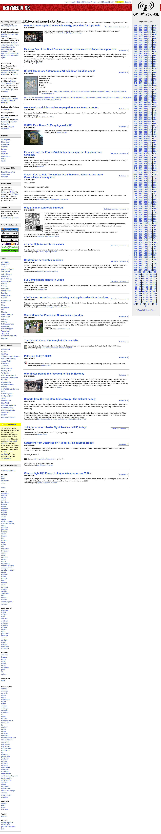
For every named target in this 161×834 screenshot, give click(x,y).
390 (135, 149)
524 (140, 91)
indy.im (3, 192)
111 (154, 266)
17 (154, 299)
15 (140, 302)
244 (140, 210)
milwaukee (5, 735)
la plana (4, 540)
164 (140, 244)
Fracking (4, 293)
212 (150, 223)
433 (145, 130)
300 (135, 187)
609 (140, 55)
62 (143, 285)
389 (140, 149)
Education (5, 288)
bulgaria (4, 513)
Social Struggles (77, 33)
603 (145, 58)
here (6, 92)
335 (135, 172)
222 (150, 219)
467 (150, 115)
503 (145, 100)
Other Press (46, 271)
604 (140, 58)
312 (150, 181)
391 (154, 147)
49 (147, 289)
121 (154, 261)
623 (145, 49)
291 (154, 189)
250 (135, 208)
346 (154, 166)
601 (154, 58)
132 (150, 257)
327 (150, 174)
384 (140, 151)
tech (2, 829)
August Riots (6, 361)
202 (150, 227)
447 (150, 123)
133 (145, 257)
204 (140, 227)
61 (147, 285)
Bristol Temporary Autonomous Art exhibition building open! (59, 71)
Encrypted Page (10, 424)
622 (150, 49)
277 (150, 196)
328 (145, 174)
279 (140, 196)
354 (140, 164)
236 (154, 213)
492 (150, 104)
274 (140, 198)
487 (150, 106)
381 (154, 151)
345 (135, 168)
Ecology (69, 33)
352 (150, 164)
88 (136, 276)
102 (150, 270)
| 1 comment (119, 428)
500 (135, 102)
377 (150, 153)
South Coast (59, 199)
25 (147, 297)
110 (135, 268)
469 (140, 115)
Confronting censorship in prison (43, 260)
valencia (4, 604)
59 (154, 285)
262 (150, 202)
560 (135, 77)
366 (154, 157)
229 (140, 217)
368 (145, 157)
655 (135, 36)
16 (136, 302)
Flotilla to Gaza (6, 368)
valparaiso (5, 646)
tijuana (3, 642)
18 (151, 299)
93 (140, 274)
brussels (4, 511)
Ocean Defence (7, 314)
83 (154, 276)
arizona (4, 689)
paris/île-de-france (7, 570)
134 (140, 257)
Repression (40, 236)
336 (154, 170)
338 (145, 170)
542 (150, 83)
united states (6, 789)
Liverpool (4, 147)
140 (135, 255)
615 (135, 53)
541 (154, 83)
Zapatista (40, 63)
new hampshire (6, 740)
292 (150, 189)
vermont (4, 793)
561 (154, 75)
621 (154, 49)
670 (135, 30)
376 (154, 153)
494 (140, 104)
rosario (3, 638)
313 (145, 181)
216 (154, 221)
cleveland (4, 708)
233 (145, 215)
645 (135, 41)
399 (140, 145)
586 (154, 64)
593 (145, 62)
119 (140, 263)
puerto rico (5, 634)
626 (154, 47)
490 (135, 106)
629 (140, 47)
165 (135, 244)
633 (145, 45)
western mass (6, 795)
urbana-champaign (8, 791)
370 (135, 157)
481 (154, 108)
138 (145, 255)
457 (150, 119)
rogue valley (5, 767)
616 (154, 51)
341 (154, 168)
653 (145, 36)
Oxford (3, 151)
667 (150, 30)
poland (3, 576)
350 (135, 166)
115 (135, 266)
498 (145, 102)
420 (135, 136)
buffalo (3, 704)
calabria (4, 515)
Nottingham (5, 174)
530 (135, 89)
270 (135, 200)
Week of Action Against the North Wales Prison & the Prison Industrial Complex (10, 47)
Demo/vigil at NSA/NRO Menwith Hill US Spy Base (10, 72)
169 (140, 242)
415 (135, 138)
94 (136, 274)
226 (154, 217)
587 (150, 64)
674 (140, 28)
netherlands (5, 564)
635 (135, 45)
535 (135, 87)
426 (154, 132)
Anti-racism (46, 117)
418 (145, 136)
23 (154, 297)
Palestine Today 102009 (38, 356)
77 (154, 278)
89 (154, 274)
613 (145, 53)
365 (135, 159)
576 (154, 68)
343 (145, 168)
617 (150, 51)
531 (154, 87)
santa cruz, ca (6, 780)
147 (150, 251)
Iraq (47, 199)
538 (145, 85)
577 (150, 68)
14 (143, 302)
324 (140, 176)
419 (140, 136)
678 (145, 26)
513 (145, 96)
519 (140, 94)
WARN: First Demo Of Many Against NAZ (48, 125)
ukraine (4, 600)
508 (145, 98)
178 (145, 238)
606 (154, 55)
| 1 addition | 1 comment (115, 27)
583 (145, 66)
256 (154, 204)
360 (135, 161)
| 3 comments (118, 153)
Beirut (3, 805)
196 (154, 229)
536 (154, 85)
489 (140, 106)
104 (140, 270)
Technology (5, 331)
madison (4, 727)
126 (154, 259)
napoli (3, 561)
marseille (4, 557)
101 (154, 270)
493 (145, 104)
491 (154, 104)
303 (145, 185)
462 (150, 117)
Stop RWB (5, 403)
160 (135, 246)
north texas (5, 750)
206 (154, 225)
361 (154, 159)
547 (150, 81)
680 (135, 26)
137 (150, 255)
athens (3, 498)
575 (135, 70)
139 (140, 255)
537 (150, 85)
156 (154, 246)
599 (140, 60)
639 (140, 43)
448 (145, 123)
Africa (3, 487)
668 (145, 30)
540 (135, 85)
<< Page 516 (140, 310)
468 (145, 115)
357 (150, 161)
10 (135, 304)
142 (150, 253)
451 (154, 121)
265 (135, 202)
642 (150, 41)
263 (145, 202)
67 (147, 283)
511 (154, 96)
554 (140, 79)
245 (135, 210)
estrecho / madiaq (7, 523)
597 (150, 60)
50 (143, 289)
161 (154, 244)
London (4, 149)
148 (145, 251)
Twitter (12, 192)
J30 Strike (5, 366)
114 (140, 266)
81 (140, 278)
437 (150, 128)
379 (140, 153)
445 (135, 125)
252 (150, 206)
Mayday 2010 (6, 371)
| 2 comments (118, 246)
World (59, 99)
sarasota (4, 782)
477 (150, 111)
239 (140, 213)
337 (150, 170)
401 (154, 142)
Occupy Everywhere (8, 359)
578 (145, 68)
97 (148, 272)
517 (150, 94)
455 (135, 121)
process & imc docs (8, 827)
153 (145, 249)
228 (145, 217)
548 (145, 81)
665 (135, 32)
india (3, 680)
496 (154, 102)
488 (145, 106)
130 (135, 259)
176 (154, 238)
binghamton (5, 699)
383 (145, 151)
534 (140, 87)
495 (135, 104)
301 (154, 185)
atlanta (3, 695)
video (3, 483)
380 (135, 153)
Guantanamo (6, 382)
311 (154, 181)
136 (154, 255)
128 (145, 259)
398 (145, 145)
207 (150, 225)
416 (154, 136)
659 (140, 34)
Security (120, 2)
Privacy (93, 2)
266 (154, 200)
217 (150, 221)
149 (140, 251)
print (2, 476)
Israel (3, 808)
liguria (3, 544)
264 (140, 202)
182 (150, 236)
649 (140, 38)
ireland (3, 534)
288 (145, 191)
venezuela (5, 649)
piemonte (4, 574)
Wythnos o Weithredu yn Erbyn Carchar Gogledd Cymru (10, 56)
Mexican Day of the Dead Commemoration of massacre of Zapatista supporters (70, 49)
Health (3, 303)
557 (150, 77)
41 (154, 291)
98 (144, 272)
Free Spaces (46, 99)
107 (150, 268)
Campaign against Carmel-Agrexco (47, 419)
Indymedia (5, 307)
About (100, 2)
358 (145, 161)
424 (140, 134)
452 (150, 121)
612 (150, 53)
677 (150, 26)
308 (145, 183)
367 (150, 157)
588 (145, 64)
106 (154, 268)
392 (150, 147)
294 (140, 189)
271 (154, 198)
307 (150, 183)
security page (6, 458)
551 (154, 79)
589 (140, 64)
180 (135, 238)
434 (140, 130)
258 (145, 204)
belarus (4, 504)
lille (2, 547)
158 (145, 246)
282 (150, 193)
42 (151, 291)
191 (154, 232)
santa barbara (6, 778)
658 (145, 34)
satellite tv (5, 481)
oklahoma (4, 755)
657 (150, 34)
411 (154, 138)
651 (154, 36)
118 (145, 263)
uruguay (4, 644)
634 (140, 45)
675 (135, 28)
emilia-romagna (7, 521)
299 (140, 187)
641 (154, 41)
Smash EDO (5, 412)
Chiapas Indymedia (7, 127)
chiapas (4, 614)
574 (140, 70)
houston (4, 719)
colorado (4, 710)
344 (140, 168)
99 (140, 272)
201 (154, 227)
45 (140, 291)
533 (145, 87)
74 (143, 280)
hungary (4, 532)
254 (140, 206)
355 (135, 164)
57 (140, 287)
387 (150, 149)
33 (140, 295)
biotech (4, 816)
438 (145, 128)
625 (135, 49)
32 (143, 295)
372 (150, 155)
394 (140, 147)
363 (145, 159)
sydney (3, 674)
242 (150, 210)
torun (3, 595)
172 (150, 240)
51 (140, 289)
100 (135, 272)
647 (150, 38)
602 (150, 58)
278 (145, 196)
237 (150, 213)
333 (145, 172)
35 (154, 293)
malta (3, 555)
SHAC (3, 398)
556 (154, 77)
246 (154, 208)
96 (151, 272)
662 (150, 32)
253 (145, 206)
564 (140, 75)
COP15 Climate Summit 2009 (49, 348)
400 (135, 145)
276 (154, 196)
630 (135, 47)
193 (145, 232)
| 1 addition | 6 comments (115, 209)
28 (136, 297)
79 (147, 278)
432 (150, 130)
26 (143, 297)
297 (150, 187)
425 (135, 134)
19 (147, 299)
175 (135, 240)
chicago (4, 706)
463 (145, 117)
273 (145, 198)
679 (140, 26)
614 (140, 53)
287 (150, 191)
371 (154, 155)
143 (145, 253)
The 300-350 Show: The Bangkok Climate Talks (51, 340)
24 (151, 297)
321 (154, 176)
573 (145, 70)
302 (150, 185)
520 (135, 94)
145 (135, 253)
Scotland (4, 177)
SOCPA (4, 415)
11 (154, 302)
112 (150, 266)
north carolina (6, 748)
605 (135, 58)
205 (135, 227)
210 (135, 225)
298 (145, 187)
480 (135, 111)
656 (154, 34)
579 (140, 68)
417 (150, 136)
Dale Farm (5, 363)
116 (154, 263)
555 (135, 79)
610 (135, 55)
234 (140, 215)
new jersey (5, 742)
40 (136, 293)
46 (136, 291)
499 (140, 102)
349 (140, 166)
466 (154, 115)
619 (140, 51)
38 (143, 293)
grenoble (4, 530)
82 (136, 278)
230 (135, 217)
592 (150, 62)
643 (145, 41)
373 (145, 155)
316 (154, 178)
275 (135, 198)
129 (140, 259)
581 (154, 66)
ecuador (4, 627)
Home (67, 2)
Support (128, 2)
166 (154, 242)
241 (154, 210)
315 (135, 181)
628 (145, 47)
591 (154, 62)
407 (150, 140)
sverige (4, 591)
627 (150, 47)
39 (140, 293)
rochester (4, 765)
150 (135, 251)
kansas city (5, 723)
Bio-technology (6, 279)
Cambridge (5, 144)
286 (154, 191)
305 (135, 185)
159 (140, 246)
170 (135, 242)
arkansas (4, 691)
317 (150, 178)
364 (140, 159)
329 (140, 174)
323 (145, 176)
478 (145, 111)
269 (140, 200)
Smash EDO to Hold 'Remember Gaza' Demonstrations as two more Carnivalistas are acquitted (63, 176)
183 (145, 236)
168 (145, 242)
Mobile (73, 2)
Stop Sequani (6, 401)
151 (154, 249)
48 (151, 289)
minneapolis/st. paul (8, 738)
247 (150, 208)
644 (140, 41)
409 (140, 140)
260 (135, 204)
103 (145, 270)
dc (2, 714)
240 (135, 213)
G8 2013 (4, 352)
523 (145, 91)
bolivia (3, 612)
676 (154, 26)
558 (145, 77)
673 (145, 28)
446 (154, 123)
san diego (4, 772)
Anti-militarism (41, 199)
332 (150, 172)
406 (154, 140)
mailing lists (5, 825)
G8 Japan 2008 (6, 396)
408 (145, 140)
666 (154, 30)
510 (135, 98)
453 (145, 121)
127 (150, 259)
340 (135, 170)
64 (136, 285)
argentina (4, 610)
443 (145, 125)
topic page (8, 109)
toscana (4, 597)
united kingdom (6, 602)
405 (135, 142)
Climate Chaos (61, 33)
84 (151, 276)
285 (135, 193)
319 (140, 178)
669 (140, 30)
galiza (3, 525)
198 (145, 229)
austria (3, 500)
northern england (7, 566)
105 (135, 270)
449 (140, 123)
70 (136, 283)
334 (140, 172)
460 (135, 119)
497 (150, 102)
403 (145, 142)
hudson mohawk (7, 721)
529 (140, 89)
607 (150, 55)
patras (3, 572)
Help (112, 2)
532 (150, 87)
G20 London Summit (8, 375)
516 (154, 94)
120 (135, 263)
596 (154, 60)
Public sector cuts (7, 324)
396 (154, 145)
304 (140, 185)
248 (145, 208)
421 (154, 134)
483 (145, 108)
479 (140, 111)
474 (140, 113)
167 (150, 242)
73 (147, 280)
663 (145, 32)
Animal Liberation (62, 132)
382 (150, 151)
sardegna (4, 587)
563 (145, 75)
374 (140, 155)
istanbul (4, 536)
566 (154, 72)
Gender (4, 298)
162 (150, 244)
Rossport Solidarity (8, 410)
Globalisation (6, 300)
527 (150, 89)
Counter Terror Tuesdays (8, 82)
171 (154, 240)
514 (140, 96)
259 (140, 204)
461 (154, 117)
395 (135, 147)
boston (3, 702)
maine (3, 729)
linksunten (5, 549)
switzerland (5, 593)
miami (3, 731)
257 (150, 204)
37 (147, 293)
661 (154, 32)
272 (150, 198)
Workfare (4, 354)
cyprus (3, 519)
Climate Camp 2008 (8, 405)
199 (140, 229)
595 (135, 62)
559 (140, 77)
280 (135, 196)
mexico (3, 629)
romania (4, 583)
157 (150, 246)
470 (135, 115)
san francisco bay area (9, 776)
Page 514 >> (151, 310)
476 (154, 111)
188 (145, 234)
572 (150, 70)
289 (140, 191)
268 (145, 200)
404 (140, 142)
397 (150, 145)
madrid (3, 553)
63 (140, 285)
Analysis (39, 117)
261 (154, 202)
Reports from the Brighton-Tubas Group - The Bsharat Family (59, 399)
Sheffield (4, 154)
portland (4, 761)
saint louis (5, 769)
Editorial (80, 2)
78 (151, 278)
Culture (39, 99)
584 (140, 66)
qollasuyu (4, 636)
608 (145, 55)
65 (154, 283)
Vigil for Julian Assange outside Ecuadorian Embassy (9, 100)
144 (140, 253)
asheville (4, 693)
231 (154, 215)
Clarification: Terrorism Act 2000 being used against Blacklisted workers (66, 297)
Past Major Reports (8, 417)
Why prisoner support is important (44, 207)
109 (140, 268)
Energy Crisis (6, 291)
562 (150, 75)
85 (147, 276)
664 (140, 32)
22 (136, 299)
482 (150, 108)
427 (150, 132)
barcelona (4, 502)
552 (150, 79)
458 (145, 119)
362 (150, 159)
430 (135, 132)
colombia (4, 625)
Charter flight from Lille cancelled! (44, 244)
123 (145, 261)
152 (150, 249)
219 (140, 221)
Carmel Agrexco (7, 394)
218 (145, 221)
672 (150, 28)
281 (154, 193)
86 (143, 276)
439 (140, 128)
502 (150, 100)
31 (147, 295)
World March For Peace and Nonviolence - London (53, 315)
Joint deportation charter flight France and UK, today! (55, 427)
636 (154, 43)
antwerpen (5, 494)
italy (2, 538)
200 (135, 229)
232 (150, 215)
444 (140, 125)
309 (140, 183)
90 (151, 274)
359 (140, 161)
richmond (4, 763)
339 (140, 170)
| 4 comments (118, 281)
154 (140, 249)
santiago (4, 640)
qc (2, 672)
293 (145, 189)
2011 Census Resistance (10, 356)
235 (135, 215)
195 (135, 232)
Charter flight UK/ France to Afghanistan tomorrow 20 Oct (57, 473)
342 (150, 168)
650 (135, 38)
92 (143, 274)
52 (136, 289)
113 (145, 266)
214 (140, 223)
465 (135, 117)
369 (140, 157)
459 (140, 119)
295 (135, 189)
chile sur (4, 619)
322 (150, 176)
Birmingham (5, 142)
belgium (4, 506)
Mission (87, 2)
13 (147, 302)
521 (154, 91)
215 (135, 223)
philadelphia (5, 757)
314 (140, 181)
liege (3, 542)
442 (150, 125)
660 (135, 34)
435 (135, 130)
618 (145, 51)
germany (4, 527)
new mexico (5, 744)
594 (140, 62)
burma (3, 659)
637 (150, 43)
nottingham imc (6, 568)
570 (135, 72)
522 (150, 91)
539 (140, 85)
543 (145, 83)
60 (151, 285)
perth (3, 670)
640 (135, 43)
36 (151, 293)
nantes (3, 559)
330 (135, 174)
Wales (3, 158)
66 (151, 283)
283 (145, 193)
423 (145, 134)
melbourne (5, 668)
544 (140, 83)
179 (140, 238)
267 (150, 200)
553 (145, 79)
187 (150, 234)
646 (154, 38)
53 (154, 287)
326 (154, 174)
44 (143, 291)
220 (135, 221)
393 (145, 147)
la (2, 725)
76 (136, 280)
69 (140, 283)
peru (3, 631)
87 (140, 276)
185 (135, 236)
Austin (3, 697)
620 (135, 51)
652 (150, 36)
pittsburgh (4, 759)
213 (145, 223)
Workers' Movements (61, 307)
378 (145, 153)
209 (140, 225)
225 (135, 219)
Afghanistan (5, 264)
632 (150, 45)
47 (154, 289)
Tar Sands (5, 373)
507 (150, 98)
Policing (4, 321)
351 (154, 164)
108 (145, 268)
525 (135, 91)
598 (145, 60)
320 (135, 178)
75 (140, 280)
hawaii (3, 716)
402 (150, 142)
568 (145, 72)
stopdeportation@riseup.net (44, 459)
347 (150, 166)
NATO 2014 (5, 349)
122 (150, 261)
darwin (3, 661)
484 (140, 108)
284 (140, 193)
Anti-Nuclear (5, 272)
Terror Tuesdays (7, 89)
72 (151, 280)
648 (145, 38)
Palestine (52, 199)
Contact (106, 2)
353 (145, 164)
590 (135, 64)
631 (154, 45)
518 (145, 94)
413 (145, 138)
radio (3, 479)
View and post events (9, 26)
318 (145, 178)
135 (135, 257)
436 (154, 128)
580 (135, 68)
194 (140, 232)
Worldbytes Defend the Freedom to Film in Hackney (54, 373)
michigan (4, 733)
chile (3, 617)
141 (154, 253)
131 (154, 257)
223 (145, 219)
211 (154, 223)
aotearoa (4, 655)
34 (136, 295)
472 (150, 113)
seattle (3, 784)
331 (154, 172)
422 (150, 134)
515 (135, 96)
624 (140, 49)
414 (140, 138)
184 (140, 236)
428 (145, 132)
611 (154, 53)
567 (150, 72)
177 (150, 238)
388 (145, 149)
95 (155, 272)
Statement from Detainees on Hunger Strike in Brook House (59, 442)
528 (145, 89)
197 (150, 229)
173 (145, 240)
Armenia (4, 803)
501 (154, 100)
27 (140, 297)
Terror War (54, 99)
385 (135, 151)
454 (140, 121)
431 (154, 130)
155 (135, 249)
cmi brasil (4, 621)
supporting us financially (10, 218)
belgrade (4, 508)
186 (154, 234)
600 (135, 60)
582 (150, 66)
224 (140, 219)
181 (154, 236)
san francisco (6, 774)
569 (140, 72)
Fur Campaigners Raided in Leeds (44, 279)
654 (140, 36)
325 (135, 176)
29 (154, 295)
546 (154, 81)
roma (3, 581)
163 (145, 244)
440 (135, 128)
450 (135, 123)
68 (143, 283)
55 (147, 287)
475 (135, 113)
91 (147, 274)
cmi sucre (4, 623)
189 (140, 234)
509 (140, 98)
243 (145, 210)
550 (135, 81)
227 (150, 217)
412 (150, 138)
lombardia (4, 551)
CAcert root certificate (6, 453)
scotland (4, 589)
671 (154, 28)
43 (147, 291)
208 (145, 225)
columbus (4, 712)
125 (135, 261)
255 (135, 206)
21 (140, 299)
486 (154, 106)
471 (154, 113)
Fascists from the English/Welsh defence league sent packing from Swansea (63, 153)
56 (143, 287)
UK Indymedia (24, 6)
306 (154, 183)
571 (154, 70)
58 (136, 287)
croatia (3, 517)
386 (154, 149)
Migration (47, 251)
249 (140, 208)
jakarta (3, 663)
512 (150, 96)
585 (135, 66)
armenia (4, 496)
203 (145, 227)
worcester (4, 797)
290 (135, 191)
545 (135, 83)
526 (154, 89)
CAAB (15, 74)
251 (154, 206)
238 (145, 213)
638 (145, 43)
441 (154, 125)
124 (140, 261)
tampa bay (5, 786)
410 (135, 140)
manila (3, 665)
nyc (2, 752)
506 (154, 98)
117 (150, 263)
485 (135, 108)
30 (151, 295)
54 (151, 287)
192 (150, 232)
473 (145, 113)
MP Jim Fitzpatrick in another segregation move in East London (61, 107)
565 (135, 75)
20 (143, 299)
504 (140, 100)
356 (154, 161)
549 (140, 81)
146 (154, 251)
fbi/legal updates (7, 823)
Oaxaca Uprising (7, 408)
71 (154, 280)
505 (135, 100)
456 (154, 119)
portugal (4, 578)
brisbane (4, 657)
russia (3, 585)
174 (140, 240)
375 (135, 155)
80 (143, 278)
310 (135, 183)
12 (151, 302)
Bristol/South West (8, 172)
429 (140, 132)
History (3, 305)
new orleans (5, 746)
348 (145, 166)
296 (154, 187)
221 (154, 219)
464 (140, 117)
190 (135, 234)
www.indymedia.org (8, 470)
